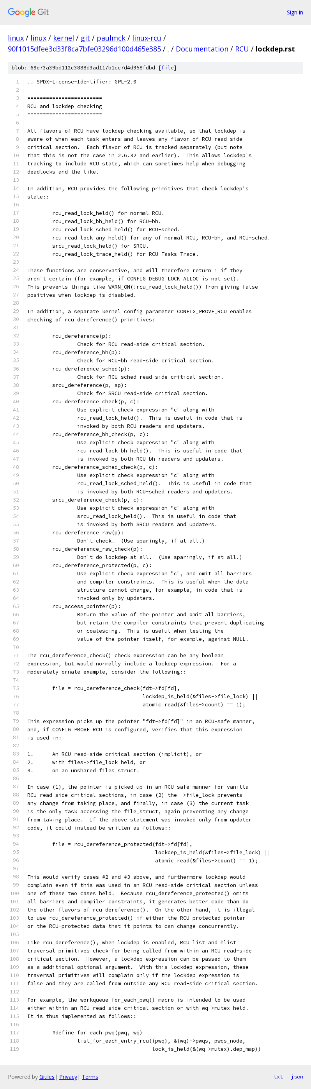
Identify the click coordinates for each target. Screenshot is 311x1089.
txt (278, 1076)
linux (16, 38)
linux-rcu (146, 38)
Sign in (295, 12)
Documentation (202, 48)
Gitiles (47, 1076)
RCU (242, 48)
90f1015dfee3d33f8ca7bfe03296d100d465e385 (84, 48)
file (167, 67)
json (297, 1076)
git (85, 38)
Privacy (68, 1076)
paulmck (111, 38)
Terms (90, 1076)
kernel (63, 38)
